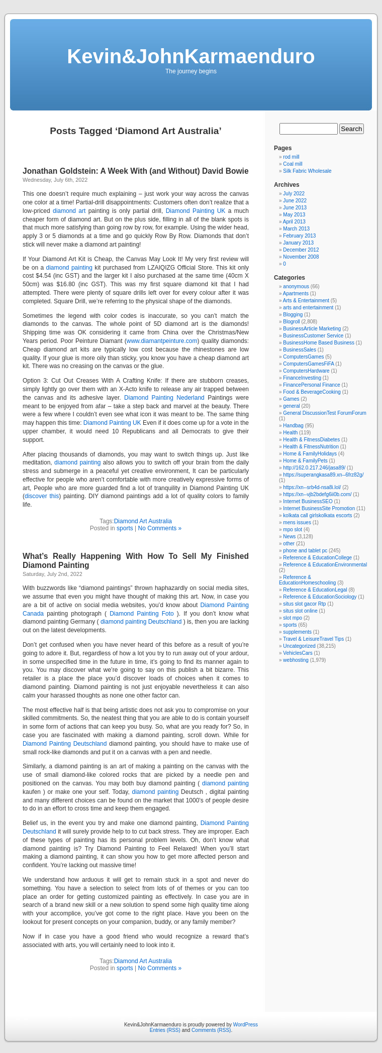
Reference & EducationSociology (319, 597)
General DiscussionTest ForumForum (324, 413)
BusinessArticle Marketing (312, 328)
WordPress (245, 1024)
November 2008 (301, 257)
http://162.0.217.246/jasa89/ (314, 468)
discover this (42, 496)
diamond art (69, 210)
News (289, 536)
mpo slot (292, 529)
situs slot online (300, 611)
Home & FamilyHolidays (310, 453)
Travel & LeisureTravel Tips (313, 639)
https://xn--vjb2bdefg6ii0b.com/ (317, 494)
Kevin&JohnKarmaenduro (191, 56)
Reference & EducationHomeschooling (307, 580)
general (291, 406)
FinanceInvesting (302, 378)
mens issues (297, 522)
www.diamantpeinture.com (162, 340)
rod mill (291, 157)
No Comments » (160, 528)
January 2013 (298, 243)
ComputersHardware (306, 371)
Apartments (296, 293)
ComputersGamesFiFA (308, 364)
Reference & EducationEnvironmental (325, 564)
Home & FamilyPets (305, 460)
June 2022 (295, 200)
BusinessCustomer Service (313, 335)
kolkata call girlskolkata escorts (317, 515)
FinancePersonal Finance (311, 385)
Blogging (293, 314)
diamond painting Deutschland (141, 621)
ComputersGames (303, 357)
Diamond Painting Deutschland (65, 743)
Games (291, 399)
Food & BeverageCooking (312, 392)
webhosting (296, 660)
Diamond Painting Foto (142, 613)
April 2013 (294, 221)
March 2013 (296, 228)
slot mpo (292, 618)
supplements (297, 632)
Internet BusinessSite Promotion (319, 508)
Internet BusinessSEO (307, 501)
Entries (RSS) (165, 1030)
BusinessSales (299, 350)
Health (290, 432)
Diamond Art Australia (143, 521)
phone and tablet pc (305, 550)
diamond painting (69, 267)
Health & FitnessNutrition (311, 446)
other (289, 543)
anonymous (296, 286)
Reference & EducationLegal (315, 590)
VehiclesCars (297, 653)
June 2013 (295, 207)
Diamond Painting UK (196, 210)
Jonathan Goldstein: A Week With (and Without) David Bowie (136, 171)
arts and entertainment (308, 307)
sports (125, 528)
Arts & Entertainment (306, 300)
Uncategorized (299, 646)
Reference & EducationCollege (317, 557)
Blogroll (291, 321)
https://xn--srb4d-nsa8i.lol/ (312, 487)
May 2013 (294, 214)
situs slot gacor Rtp (304, 604)
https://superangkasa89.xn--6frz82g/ (323, 475)
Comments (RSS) (211, 1030)
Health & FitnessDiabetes (311, 439)
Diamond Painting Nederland (164, 397)
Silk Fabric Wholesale (307, 171)
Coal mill (292, 164)
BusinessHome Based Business (318, 342)
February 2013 (299, 236)
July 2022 (294, 193)
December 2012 (301, 250)
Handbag (293, 425)
